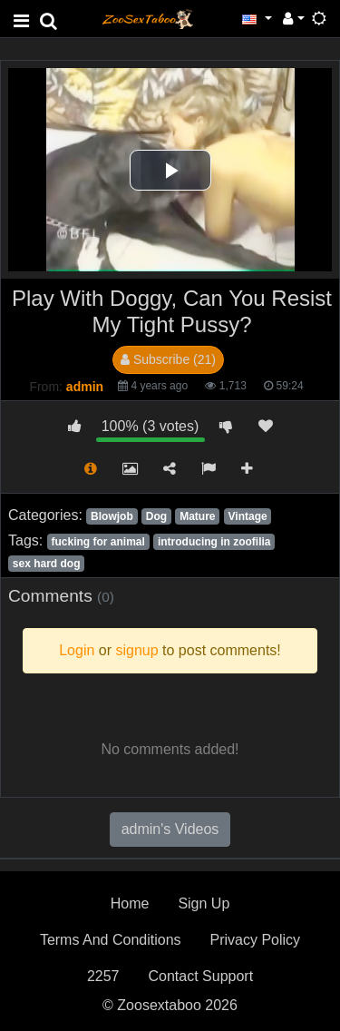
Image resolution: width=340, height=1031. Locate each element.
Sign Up (203, 903)
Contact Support (200, 976)
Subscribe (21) (168, 359)
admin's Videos (170, 829)
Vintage (247, 516)
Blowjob (112, 516)
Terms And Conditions (110, 940)
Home (130, 903)
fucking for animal (97, 541)
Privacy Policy (255, 940)
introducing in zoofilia (214, 541)
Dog (156, 516)
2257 (103, 976)
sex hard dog (47, 563)
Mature (197, 516)
